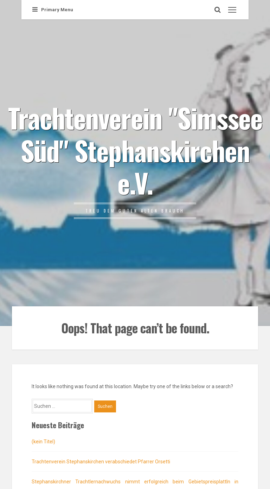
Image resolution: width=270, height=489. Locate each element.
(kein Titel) (43, 441)
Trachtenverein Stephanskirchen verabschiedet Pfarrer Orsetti (101, 461)
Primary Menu (52, 9)
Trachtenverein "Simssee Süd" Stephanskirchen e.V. (135, 149)
